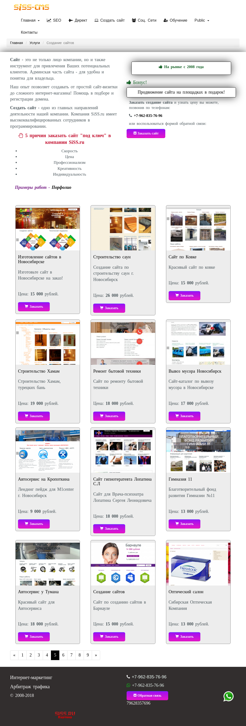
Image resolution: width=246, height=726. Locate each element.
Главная (30, 20)
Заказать (34, 306)
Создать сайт (109, 20)
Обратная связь (147, 695)
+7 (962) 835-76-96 (228, 696)
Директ (77, 20)
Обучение (175, 20)
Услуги (35, 43)
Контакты (29, 32)
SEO (54, 20)
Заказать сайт (146, 133)
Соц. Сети (144, 20)
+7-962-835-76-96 (148, 116)
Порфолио (61, 187)
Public (202, 20)
